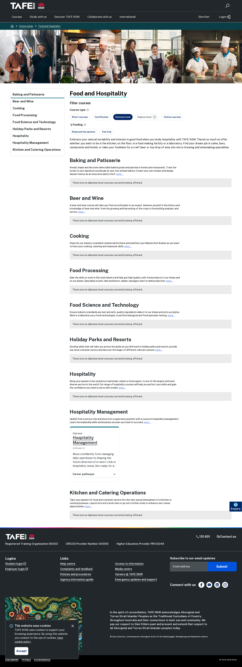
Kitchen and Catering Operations (37, 149)
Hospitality (21, 136)
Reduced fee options (83, 132)
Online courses (172, 117)
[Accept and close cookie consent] (21, 651)
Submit (222, 567)
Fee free (106, 132)
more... (119, 174)
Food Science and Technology (34, 122)
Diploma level (123, 117)
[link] (94, 449)
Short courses (80, 117)
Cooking (19, 108)
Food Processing (25, 115)
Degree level (147, 117)
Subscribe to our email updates (192, 558)
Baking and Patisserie (28, 94)
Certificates (101, 117)
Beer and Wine (23, 101)
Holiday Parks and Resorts (32, 129)
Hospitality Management (31, 142)
